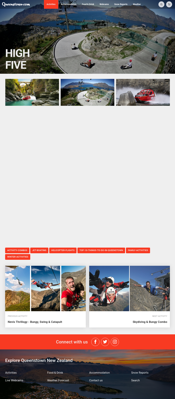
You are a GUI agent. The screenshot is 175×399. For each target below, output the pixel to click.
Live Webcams (14, 380)
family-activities (138, 250)
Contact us (96, 380)
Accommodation (69, 4)
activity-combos (17, 250)
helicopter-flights (63, 250)
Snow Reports (120, 4)
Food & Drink (88, 4)
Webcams (104, 4)
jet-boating (39, 250)
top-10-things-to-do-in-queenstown (101, 250)
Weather (137, 4)
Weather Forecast (58, 380)
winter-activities (17, 256)
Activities (51, 4)
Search (135, 380)
